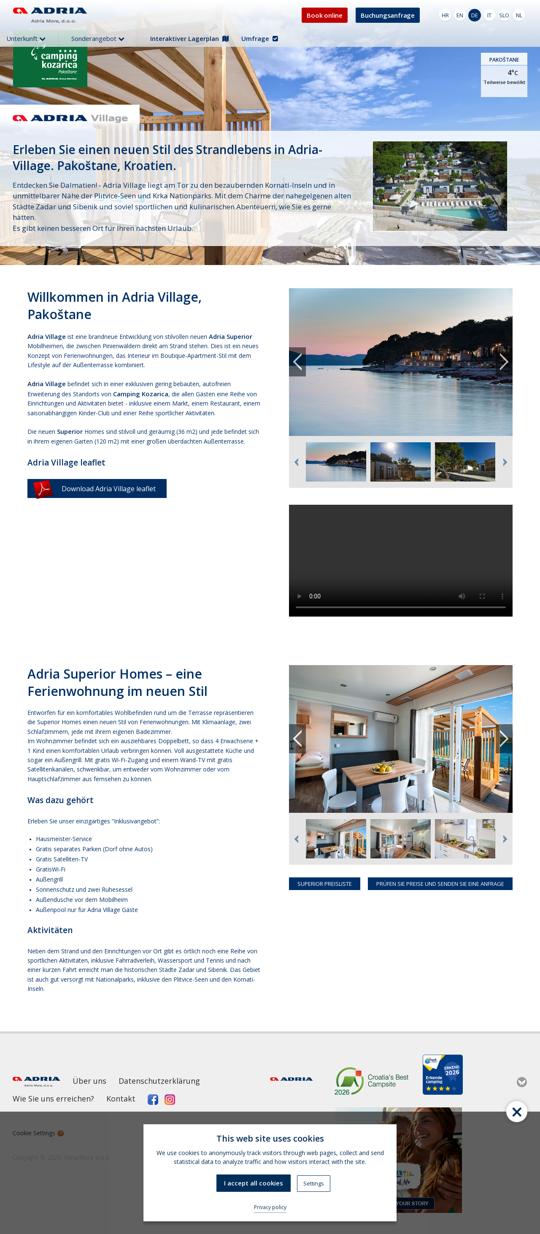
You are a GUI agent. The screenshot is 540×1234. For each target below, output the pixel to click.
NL (519, 15)
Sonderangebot (97, 38)
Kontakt (120, 1098)
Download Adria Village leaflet (94, 488)
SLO (504, 15)
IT (489, 15)
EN (459, 15)
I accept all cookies (253, 1183)
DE (474, 15)
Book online (325, 15)
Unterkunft (26, 38)
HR (445, 15)
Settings (313, 1183)
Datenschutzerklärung (159, 1081)
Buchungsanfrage (388, 15)
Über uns (89, 1081)
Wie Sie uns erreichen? (53, 1098)
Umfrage (259, 38)
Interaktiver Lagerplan (189, 38)
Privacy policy (270, 1207)
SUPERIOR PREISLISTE (324, 884)
